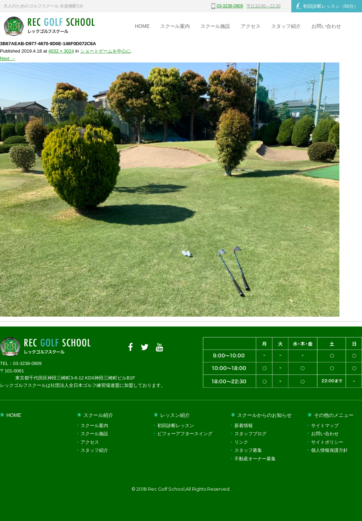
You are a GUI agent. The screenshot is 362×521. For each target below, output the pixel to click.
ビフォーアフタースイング (184, 433)
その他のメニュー (334, 415)
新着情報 (243, 425)
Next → (7, 58)
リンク (241, 442)
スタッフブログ (250, 433)
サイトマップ (325, 425)
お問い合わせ (326, 26)
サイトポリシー (327, 442)
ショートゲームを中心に (105, 51)
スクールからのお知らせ (264, 415)
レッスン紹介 (175, 415)
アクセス (251, 26)
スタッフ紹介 (286, 26)
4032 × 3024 (61, 51)
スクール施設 (215, 26)
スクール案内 (175, 26)
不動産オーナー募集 (255, 458)
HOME (142, 26)
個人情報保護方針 (329, 450)
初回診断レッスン (327, 6)
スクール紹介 (98, 415)
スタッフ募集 (248, 450)
